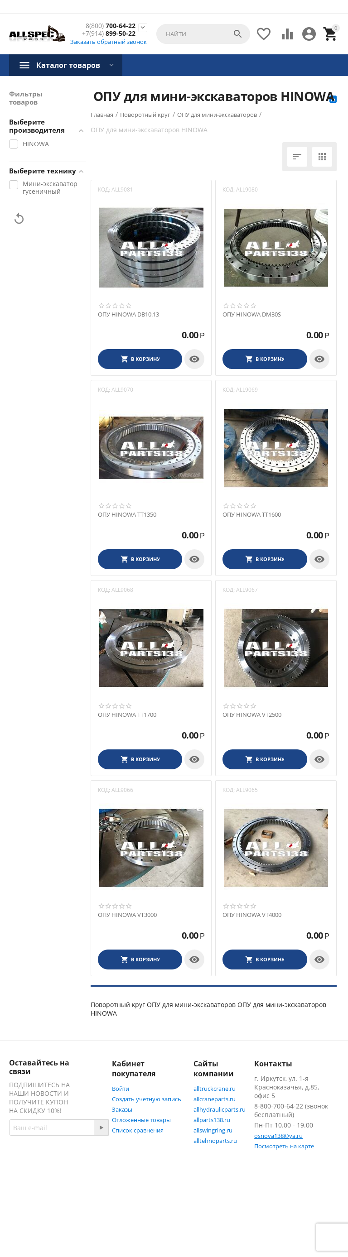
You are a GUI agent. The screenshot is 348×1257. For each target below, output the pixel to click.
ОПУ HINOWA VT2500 (251, 715)
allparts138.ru (211, 1120)
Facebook (33, 1192)
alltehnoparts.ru (215, 1141)
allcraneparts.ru (214, 1099)
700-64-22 (110, 26)
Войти (120, 1088)
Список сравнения (138, 1130)
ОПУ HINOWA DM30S (251, 314)
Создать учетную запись (146, 1099)
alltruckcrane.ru (214, 1088)
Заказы (122, 1109)
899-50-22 (108, 34)
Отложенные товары (141, 1120)
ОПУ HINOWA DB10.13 (128, 314)
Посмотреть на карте (284, 1146)
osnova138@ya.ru (278, 1136)
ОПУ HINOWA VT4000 (251, 915)
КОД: (104, 189)
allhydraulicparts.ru (219, 1109)
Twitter (29, 1214)
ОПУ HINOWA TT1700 (127, 715)
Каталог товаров (68, 65)
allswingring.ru (212, 1130)
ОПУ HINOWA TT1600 (251, 514)
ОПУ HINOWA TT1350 (127, 514)
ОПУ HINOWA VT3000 (127, 915)
